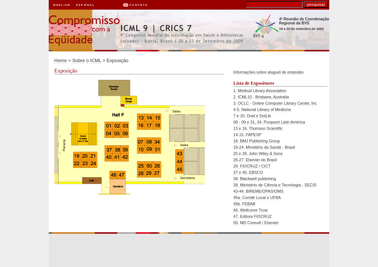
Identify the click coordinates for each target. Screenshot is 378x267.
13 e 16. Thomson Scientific (258, 128)
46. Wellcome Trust (250, 210)
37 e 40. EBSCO (248, 172)
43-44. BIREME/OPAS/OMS (258, 191)
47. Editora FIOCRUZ (252, 216)
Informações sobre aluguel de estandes (268, 72)
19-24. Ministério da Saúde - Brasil (264, 147)
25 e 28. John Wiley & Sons (258, 153)
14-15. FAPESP (247, 134)
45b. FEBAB (244, 204)
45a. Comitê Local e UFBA (257, 197)
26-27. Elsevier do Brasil (255, 160)
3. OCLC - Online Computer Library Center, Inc (275, 103)
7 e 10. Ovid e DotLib (252, 116)
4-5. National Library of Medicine (262, 109)
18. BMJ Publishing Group (256, 141)
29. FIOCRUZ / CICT (252, 166)
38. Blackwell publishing (254, 178)
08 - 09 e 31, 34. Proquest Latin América (269, 122)
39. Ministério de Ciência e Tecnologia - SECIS (274, 185)
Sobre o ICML (86, 60)
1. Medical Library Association (259, 90)
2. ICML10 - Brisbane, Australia (261, 97)
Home (60, 60)
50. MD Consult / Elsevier (256, 222)
